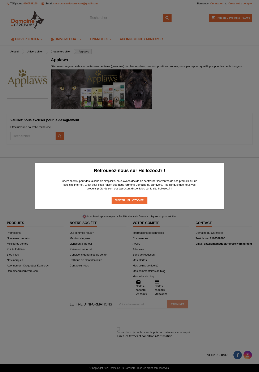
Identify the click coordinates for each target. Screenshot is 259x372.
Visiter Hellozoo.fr (129, 200)
